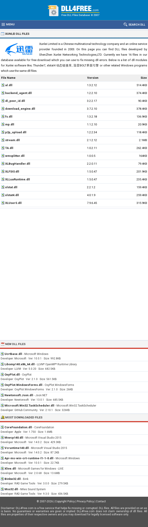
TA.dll (9, 148)
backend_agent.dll (18, 93)
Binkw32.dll (13, 479)
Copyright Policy (65, 501)
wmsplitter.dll (15, 155)
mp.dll (9, 124)
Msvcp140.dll (14, 437)
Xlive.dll (10, 468)
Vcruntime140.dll (17, 448)
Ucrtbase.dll (13, 354)
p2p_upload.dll (15, 132)
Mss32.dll (11, 489)
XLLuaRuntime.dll (17, 179)
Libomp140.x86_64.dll (20, 364)
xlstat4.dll (12, 195)
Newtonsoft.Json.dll (19, 395)
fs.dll (8, 116)
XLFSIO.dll (12, 171)
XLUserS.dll (13, 203)
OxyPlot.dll (12, 374)
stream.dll (12, 140)
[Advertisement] (74, 242)
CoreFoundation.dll (18, 427)
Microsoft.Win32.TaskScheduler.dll (29, 405)
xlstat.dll (11, 187)
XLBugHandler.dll (17, 163)
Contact (101, 501)
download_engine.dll (20, 108)
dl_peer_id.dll (15, 101)
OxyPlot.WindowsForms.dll (23, 385)
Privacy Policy (85, 501)
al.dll (8, 85)
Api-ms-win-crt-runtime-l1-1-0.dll (29, 458)
